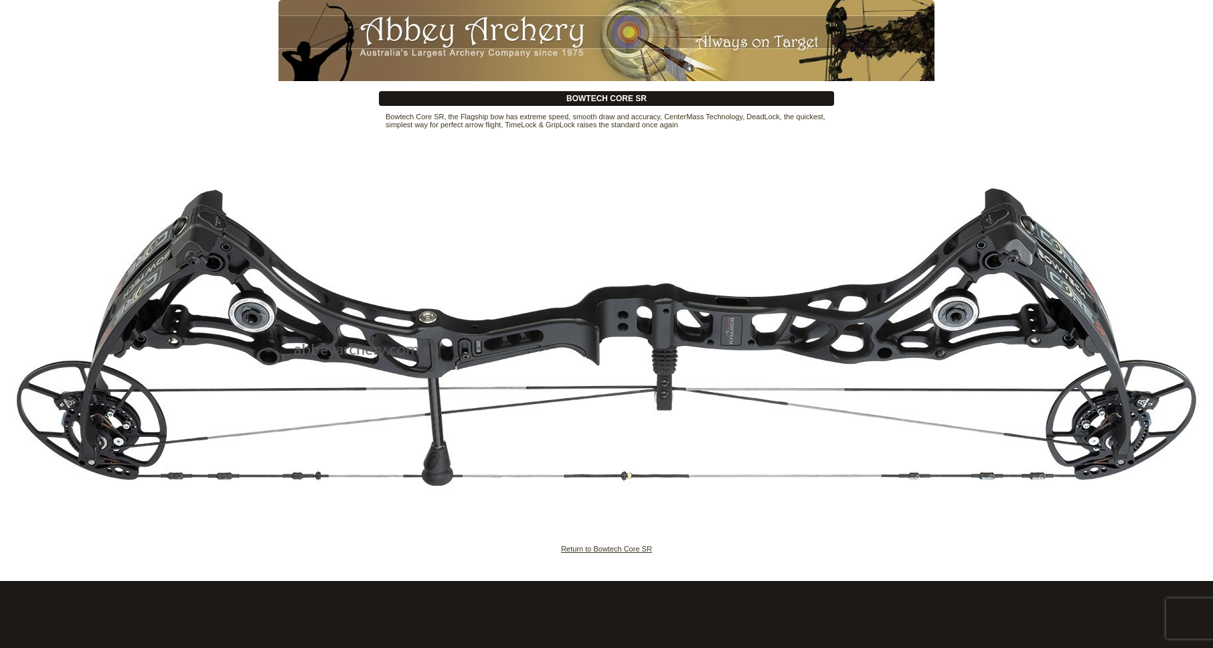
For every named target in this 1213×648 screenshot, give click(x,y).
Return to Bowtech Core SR (606, 549)
